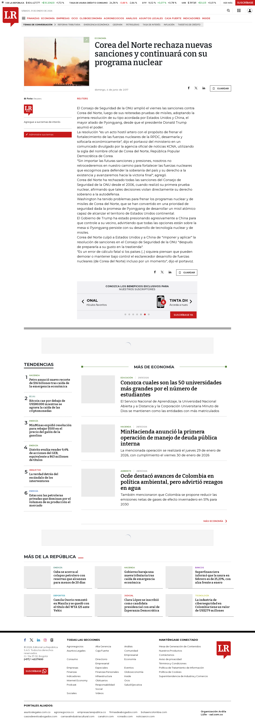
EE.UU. (32, 396)
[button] (82, 302)
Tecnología (202, 595)
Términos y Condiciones (172, 663)
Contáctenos (166, 654)
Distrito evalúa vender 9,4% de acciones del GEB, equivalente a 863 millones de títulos (49, 455)
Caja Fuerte (102, 650)
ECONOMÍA (48, 18)
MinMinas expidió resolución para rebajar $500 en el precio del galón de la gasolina (50, 430)
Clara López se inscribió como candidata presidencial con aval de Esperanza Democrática (142, 605)
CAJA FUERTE (173, 18)
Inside (127, 676)
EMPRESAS (63, 18)
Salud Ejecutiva (133, 684)
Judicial (128, 595)
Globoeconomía (133, 671)
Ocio (127, 680)
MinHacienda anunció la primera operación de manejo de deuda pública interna (169, 438)
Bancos (199, 567)
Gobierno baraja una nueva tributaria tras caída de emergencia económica (139, 577)
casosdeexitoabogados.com (40, 716)
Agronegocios (75, 646)
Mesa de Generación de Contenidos (180, 646)
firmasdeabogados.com (123, 712)
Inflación (169, 25)
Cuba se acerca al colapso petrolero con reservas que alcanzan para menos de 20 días (69, 577)
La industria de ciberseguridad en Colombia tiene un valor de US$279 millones (212, 605)
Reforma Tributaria (69, 25)
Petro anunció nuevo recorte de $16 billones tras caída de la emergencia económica (49, 383)
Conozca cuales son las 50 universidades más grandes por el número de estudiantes (171, 388)
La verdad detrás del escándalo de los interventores (43, 477)
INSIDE (206, 18)
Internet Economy (77, 680)
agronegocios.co (64, 712)
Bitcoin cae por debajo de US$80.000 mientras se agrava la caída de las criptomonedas (47, 406)
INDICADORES (191, 18)
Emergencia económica (96, 25)
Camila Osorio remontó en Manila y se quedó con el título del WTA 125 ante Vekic (71, 605)
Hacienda (34, 375)
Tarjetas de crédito (189, 25)
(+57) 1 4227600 (33, 659)
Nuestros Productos (170, 650)
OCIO (74, 18)
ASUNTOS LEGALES (151, 18)
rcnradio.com (125, 716)
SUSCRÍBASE (245, 2)
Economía (130, 659)
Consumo (72, 659)
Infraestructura (103, 676)
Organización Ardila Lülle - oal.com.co (213, 713)
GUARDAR (220, 88)
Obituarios (101, 680)
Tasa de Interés (151, 25)
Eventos (129, 667)
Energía (33, 421)
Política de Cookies (170, 671)
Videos (99, 693)
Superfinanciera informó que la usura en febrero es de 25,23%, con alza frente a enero (213, 577)
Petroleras (132, 25)
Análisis (128, 646)
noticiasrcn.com (145, 716)
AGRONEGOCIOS (114, 18)
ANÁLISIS (131, 18)
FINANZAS (33, 18)
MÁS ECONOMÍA (213, 521)
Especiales (101, 667)
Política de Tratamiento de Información (181, 667)
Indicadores (73, 676)
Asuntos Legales (76, 650)
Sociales (71, 693)
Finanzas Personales (107, 671)
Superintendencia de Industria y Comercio (183, 676)
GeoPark (118, 25)
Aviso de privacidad (170, 659)
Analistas (35, 470)
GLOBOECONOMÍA (91, 18)
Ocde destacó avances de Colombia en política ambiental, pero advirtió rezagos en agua (172, 482)
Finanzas (72, 671)
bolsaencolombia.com (154, 712)
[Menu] (24, 18)
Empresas (72, 667)
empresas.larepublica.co (91, 712)
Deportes (59, 595)
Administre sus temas (39, 134)
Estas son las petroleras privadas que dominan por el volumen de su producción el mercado (50, 500)
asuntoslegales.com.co (37, 712)
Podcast (71, 684)
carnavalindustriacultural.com (77, 716)
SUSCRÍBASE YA (183, 314)
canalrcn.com (106, 716)
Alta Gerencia (103, 646)
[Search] (228, 10)
